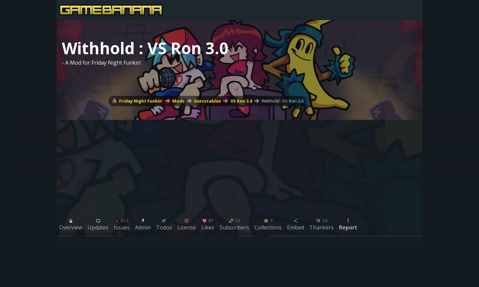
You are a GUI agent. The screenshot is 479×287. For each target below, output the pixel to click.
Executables (207, 101)
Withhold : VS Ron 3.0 (282, 101)
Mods (178, 101)
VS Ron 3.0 (241, 101)
